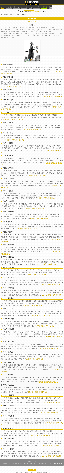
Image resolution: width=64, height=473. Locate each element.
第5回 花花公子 (8, 112)
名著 (50, 7)
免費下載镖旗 (58, 463)
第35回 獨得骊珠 (8, 438)
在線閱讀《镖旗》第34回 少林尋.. (40, 435)
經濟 (30, 7)
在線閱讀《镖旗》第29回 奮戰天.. (48, 381)
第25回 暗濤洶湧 (8, 329)
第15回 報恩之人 (8, 222)
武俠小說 (9, 7)
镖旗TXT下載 (32, 461)
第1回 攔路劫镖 (8, 64)
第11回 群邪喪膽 (8, 178)
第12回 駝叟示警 (8, 191)
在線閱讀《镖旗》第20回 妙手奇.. (51, 284)
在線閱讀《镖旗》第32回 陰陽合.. (50, 412)
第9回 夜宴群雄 (8, 155)
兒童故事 (44, 7)
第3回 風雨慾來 (8, 89)
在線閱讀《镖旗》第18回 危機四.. (47, 264)
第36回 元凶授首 (8, 449)
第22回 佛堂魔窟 (8, 298)
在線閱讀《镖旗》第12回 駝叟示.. (47, 198)
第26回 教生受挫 (8, 341)
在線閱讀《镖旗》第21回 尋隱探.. (52, 295)
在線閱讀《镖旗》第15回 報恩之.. (28, 229)
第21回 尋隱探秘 (8, 288)
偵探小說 (17, 7)
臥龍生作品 (32, 21)
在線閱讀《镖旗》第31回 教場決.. (52, 402)
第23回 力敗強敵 (8, 308)
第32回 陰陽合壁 (8, 405)
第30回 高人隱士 (8, 385)
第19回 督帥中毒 (8, 267)
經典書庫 (6, 14)
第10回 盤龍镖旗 (8, 168)
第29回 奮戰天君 (8, 374)
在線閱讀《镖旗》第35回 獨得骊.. (50, 445)
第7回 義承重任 (8, 133)
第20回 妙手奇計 (8, 277)
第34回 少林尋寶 (8, 428)
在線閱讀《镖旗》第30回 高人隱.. (38, 392)
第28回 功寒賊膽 (8, 362)
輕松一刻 (37, 7)
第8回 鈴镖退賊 (8, 143)
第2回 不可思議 (8, 77)
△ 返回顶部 (32, 469)
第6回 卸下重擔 (8, 122)
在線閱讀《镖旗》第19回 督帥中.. (37, 274)
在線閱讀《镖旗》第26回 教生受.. (48, 348)
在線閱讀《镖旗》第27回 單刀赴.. (36, 359)
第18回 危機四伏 (8, 257)
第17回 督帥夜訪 (8, 244)
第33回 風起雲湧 (8, 416)
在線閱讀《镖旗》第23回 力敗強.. (40, 315)
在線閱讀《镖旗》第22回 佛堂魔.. (33, 305)
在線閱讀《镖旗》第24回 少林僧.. (45, 326)
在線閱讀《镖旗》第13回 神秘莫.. (35, 208)
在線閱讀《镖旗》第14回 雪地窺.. (40, 218)
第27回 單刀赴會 (8, 352)
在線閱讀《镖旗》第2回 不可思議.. (13, 86)
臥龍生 (17, 14)
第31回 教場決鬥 (8, 395)
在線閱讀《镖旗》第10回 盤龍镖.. (37, 175)
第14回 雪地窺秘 (8, 211)
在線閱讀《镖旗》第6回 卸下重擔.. (33, 129)
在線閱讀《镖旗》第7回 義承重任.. (15, 140)
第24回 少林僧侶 (8, 319)
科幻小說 (24, 7)
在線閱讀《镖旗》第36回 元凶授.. (52, 456)
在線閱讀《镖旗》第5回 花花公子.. (14, 119)
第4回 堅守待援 (8, 100)
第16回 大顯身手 (8, 232)
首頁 (2, 7)
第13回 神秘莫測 (8, 201)
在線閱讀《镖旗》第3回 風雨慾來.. (53, 96)
